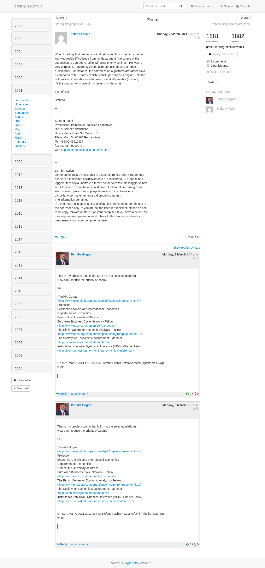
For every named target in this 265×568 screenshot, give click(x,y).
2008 (18, 317)
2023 (18, 65)
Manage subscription (221, 54)
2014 (18, 239)
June (18, 125)
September (22, 112)
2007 (18, 330)
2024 (18, 52)
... (60, 375)
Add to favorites (218, 71)
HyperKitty (131, 563)
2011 (18, 278)
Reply (60, 237)
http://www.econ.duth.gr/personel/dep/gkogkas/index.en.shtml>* (100, 300)
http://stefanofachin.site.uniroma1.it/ (84, 149)
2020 (18, 162)
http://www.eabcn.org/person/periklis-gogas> (87, 325)
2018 (18, 188)
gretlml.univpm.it (28, 6)
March (19, 137)
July (17, 121)
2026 (18, 26)
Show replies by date (186, 247)
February (20, 141)
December (21, 100)
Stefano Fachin (80, 34)
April (17, 133)
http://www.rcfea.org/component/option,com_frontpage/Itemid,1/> (100, 334)
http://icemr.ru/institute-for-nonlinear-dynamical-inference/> (96, 350)
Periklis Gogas (81, 254)
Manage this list (202, 6)
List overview (22, 380)
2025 (18, 39)
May (17, 129)
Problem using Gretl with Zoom (231, 24)
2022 (18, 78)
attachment (79, 393)
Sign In (227, 6)
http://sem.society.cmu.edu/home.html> (84, 342)
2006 (18, 343)
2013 (18, 252)
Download (21, 388)
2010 (18, 291)
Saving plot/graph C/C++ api (73, 24)
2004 (18, 369)
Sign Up (243, 6)
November (21, 104)
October (20, 108)
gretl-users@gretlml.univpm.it (225, 47)
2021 (18, 91)
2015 (18, 226)
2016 (18, 213)
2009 (18, 304)
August (19, 116)
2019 (18, 175)
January (20, 146)
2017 (18, 201)
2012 (18, 265)
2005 (18, 356)
